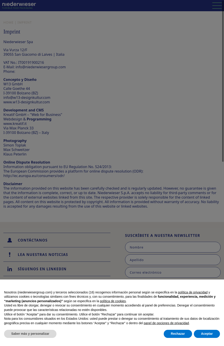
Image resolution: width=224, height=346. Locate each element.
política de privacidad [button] (193, 292)
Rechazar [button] (178, 333)
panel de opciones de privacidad (166, 323)
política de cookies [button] (113, 301)
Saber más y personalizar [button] (30, 333)
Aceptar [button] (207, 333)
